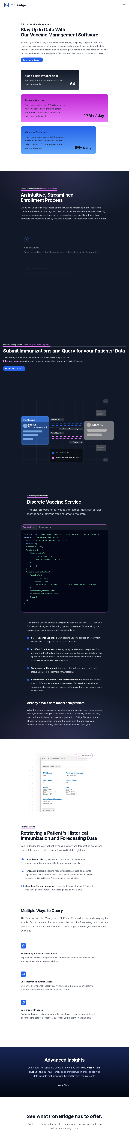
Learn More (64, 1085)
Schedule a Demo (32, 60)
